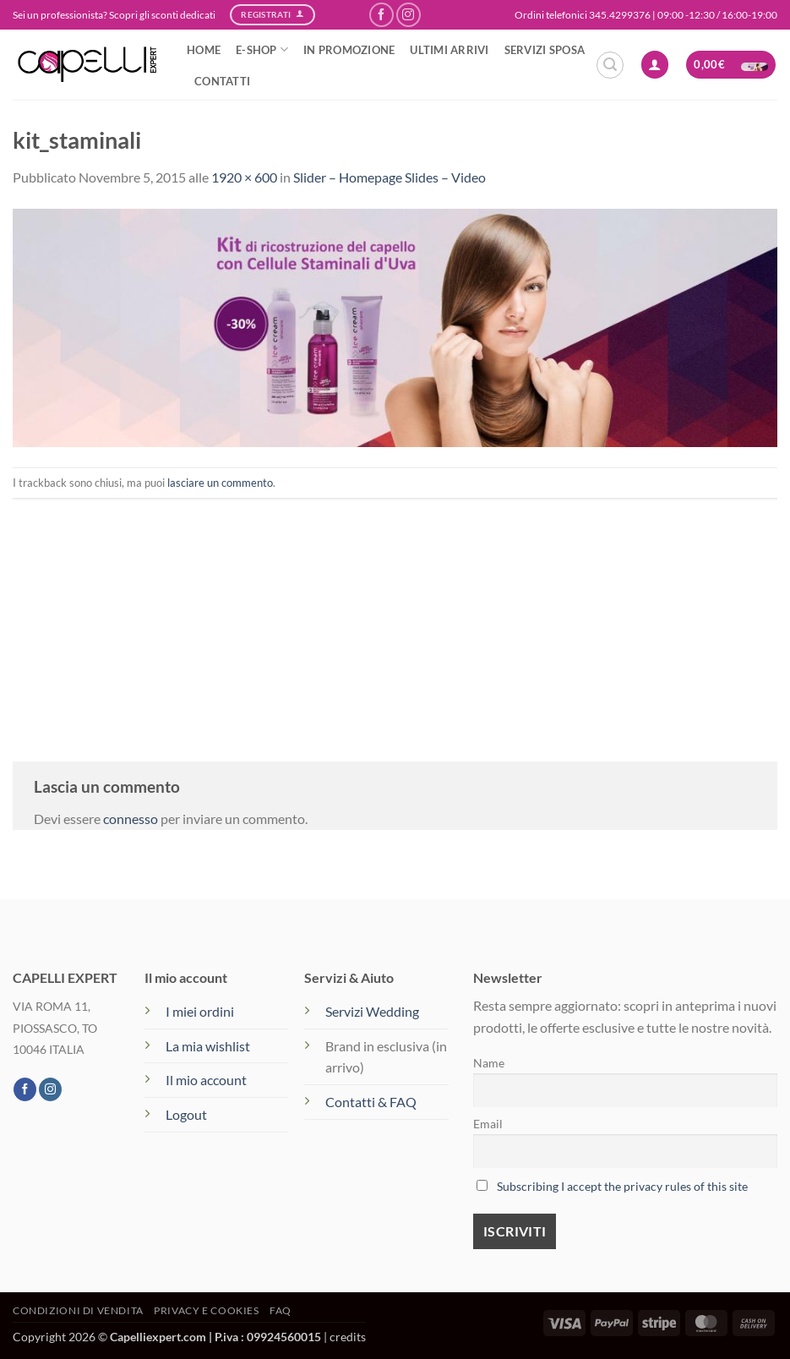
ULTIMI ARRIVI (449, 50)
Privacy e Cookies (206, 1310)
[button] (610, 65)
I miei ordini (200, 1011)
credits (348, 1336)
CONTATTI (222, 81)
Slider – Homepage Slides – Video (389, 177)
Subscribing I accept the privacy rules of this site (622, 1186)
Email (488, 1123)
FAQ (280, 1310)
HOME (204, 50)
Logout (186, 1114)
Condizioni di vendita (78, 1310)
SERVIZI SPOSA (544, 50)
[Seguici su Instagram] (408, 15)
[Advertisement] (395, 617)
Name (488, 1063)
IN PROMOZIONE (349, 50)
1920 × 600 (244, 177)
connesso (130, 818)
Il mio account (206, 1080)
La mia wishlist (208, 1046)
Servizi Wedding (373, 1011)
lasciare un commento (220, 482)
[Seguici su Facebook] (381, 15)
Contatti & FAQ (371, 1102)
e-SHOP (262, 49)
